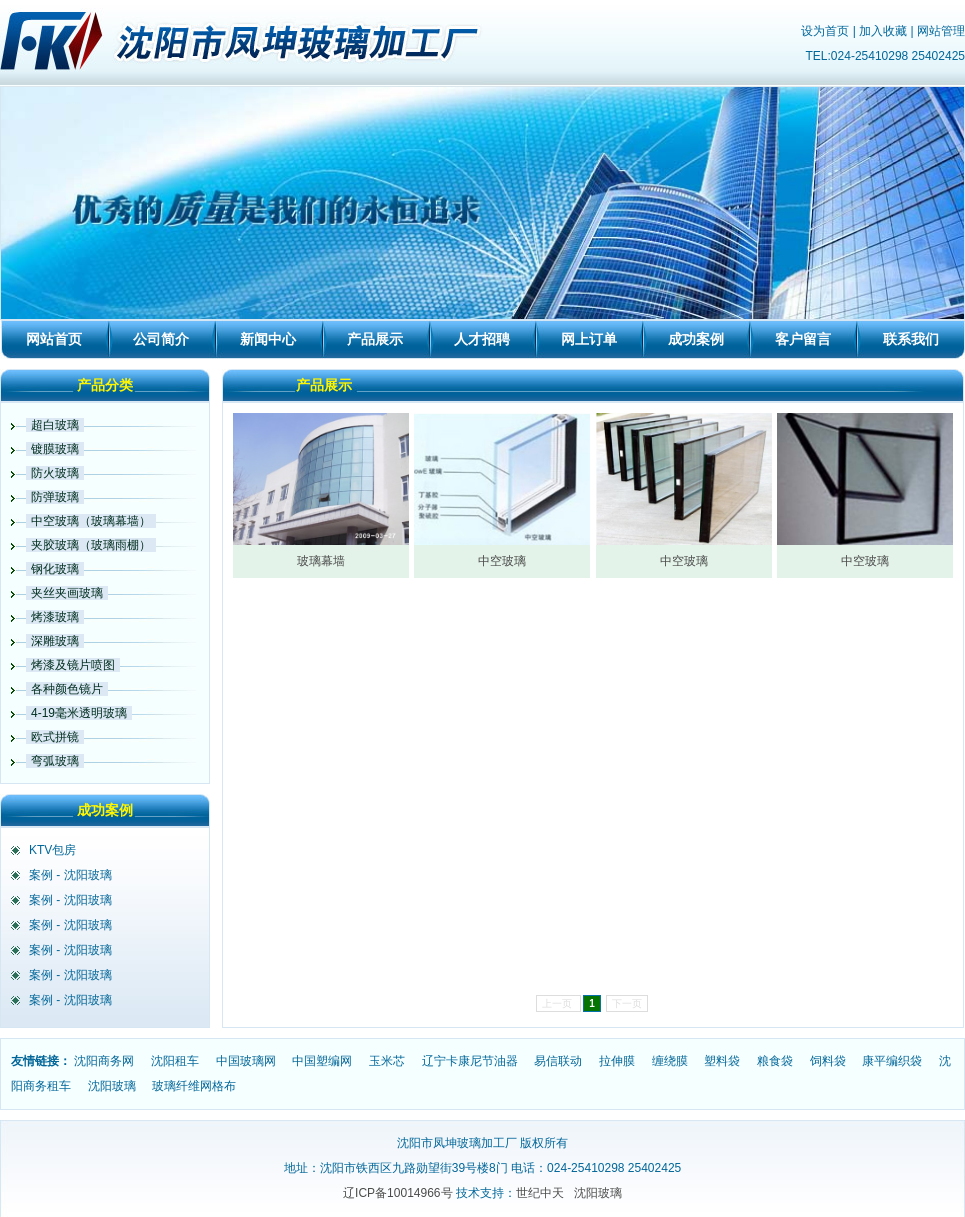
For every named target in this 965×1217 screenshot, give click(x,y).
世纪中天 (540, 1193)
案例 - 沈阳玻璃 (70, 875)
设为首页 (825, 31)
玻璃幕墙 (321, 561)
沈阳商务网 (104, 1061)
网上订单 (589, 339)
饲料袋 (828, 1061)
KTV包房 (52, 850)
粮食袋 (775, 1061)
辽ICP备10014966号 (397, 1193)
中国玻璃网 (246, 1061)
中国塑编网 (322, 1061)
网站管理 (941, 31)
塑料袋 (722, 1061)
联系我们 (911, 339)
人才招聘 (482, 339)
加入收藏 (883, 31)
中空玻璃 (502, 561)
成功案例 (696, 339)
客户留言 (803, 339)
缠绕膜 (670, 1061)
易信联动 (558, 1061)
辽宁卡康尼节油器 (470, 1061)
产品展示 (375, 339)
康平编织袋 (892, 1061)
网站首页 (54, 339)
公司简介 (161, 339)
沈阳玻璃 (112, 1086)
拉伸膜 (617, 1061)
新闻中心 (268, 339)
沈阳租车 (175, 1061)
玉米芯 (387, 1061)
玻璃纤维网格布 (194, 1086)
